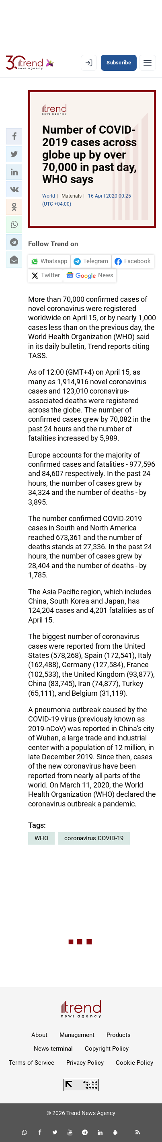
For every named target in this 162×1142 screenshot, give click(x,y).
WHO (41, 838)
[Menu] (147, 63)
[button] (14, 136)
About (39, 1035)
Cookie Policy (134, 1062)
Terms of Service (31, 1062)
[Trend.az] (30, 63)
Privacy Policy (85, 1062)
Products (119, 1035)
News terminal (53, 1048)
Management (76, 1035)
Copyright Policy (107, 1048)
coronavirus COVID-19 (93, 838)
